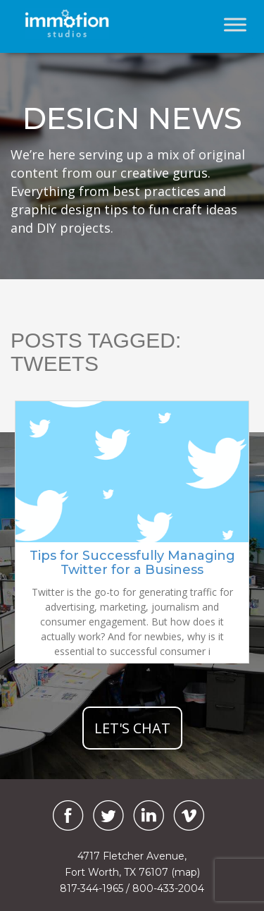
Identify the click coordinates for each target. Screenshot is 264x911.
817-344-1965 (91, 888)
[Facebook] (64, 815)
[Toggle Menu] (235, 24)
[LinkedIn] (148, 815)
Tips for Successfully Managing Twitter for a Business (132, 562)
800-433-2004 (168, 888)
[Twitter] (108, 815)
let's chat (132, 728)
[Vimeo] (188, 815)
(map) (185, 872)
